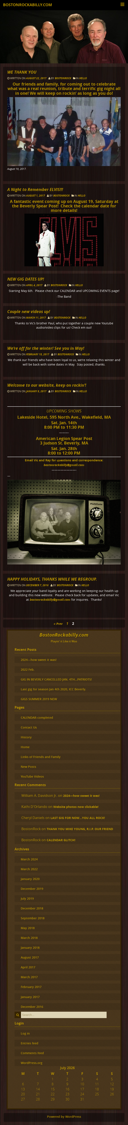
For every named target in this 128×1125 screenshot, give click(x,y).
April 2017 (28, 967)
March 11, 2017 (36, 317)
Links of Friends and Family (41, 757)
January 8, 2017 (36, 391)
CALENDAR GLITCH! (61, 840)
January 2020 (30, 879)
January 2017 (30, 997)
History (26, 737)
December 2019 (32, 889)
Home (25, 747)
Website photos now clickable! (75, 807)
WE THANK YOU (21, 72)
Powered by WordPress (64, 1117)
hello (83, 78)
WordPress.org (31, 1063)
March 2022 (29, 869)
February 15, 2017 (38, 354)
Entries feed (29, 1043)
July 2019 (27, 898)
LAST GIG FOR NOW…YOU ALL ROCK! (78, 818)
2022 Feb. (27, 669)
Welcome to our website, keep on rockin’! (46, 385)
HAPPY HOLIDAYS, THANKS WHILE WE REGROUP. (52, 579)
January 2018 (30, 948)
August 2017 (30, 957)
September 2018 (33, 918)
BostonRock (63, 78)
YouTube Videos (32, 776)
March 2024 (29, 859)
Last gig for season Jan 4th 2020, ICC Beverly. (53, 689)
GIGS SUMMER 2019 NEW (39, 699)
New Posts (28, 767)
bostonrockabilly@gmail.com (64, 465)
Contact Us (29, 727)
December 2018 (32, 908)
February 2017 (31, 987)
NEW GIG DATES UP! (25, 279)
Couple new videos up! (28, 311)
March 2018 (29, 938)
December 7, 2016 (37, 585)
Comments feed (32, 1053)
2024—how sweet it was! (39, 660)
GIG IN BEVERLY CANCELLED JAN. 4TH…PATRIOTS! (56, 679)
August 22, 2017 (36, 78)
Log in (25, 1033)
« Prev (58, 624)
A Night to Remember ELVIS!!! (35, 189)
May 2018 (28, 928)
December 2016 (32, 1007)
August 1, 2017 (36, 195)
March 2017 (29, 977)
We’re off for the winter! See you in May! (45, 348)
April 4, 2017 (34, 285)
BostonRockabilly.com (27, 4)
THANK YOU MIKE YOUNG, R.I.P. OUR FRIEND (80, 829)
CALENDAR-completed (37, 718)
